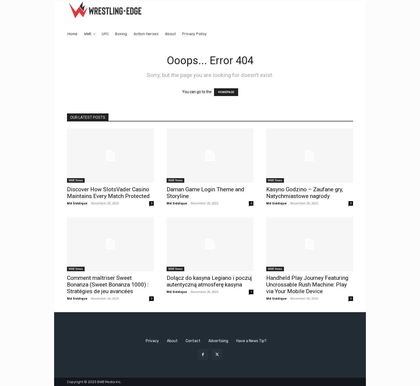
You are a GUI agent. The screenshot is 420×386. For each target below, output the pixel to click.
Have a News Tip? (251, 341)
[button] (346, 34)
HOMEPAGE (226, 92)
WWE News (76, 180)
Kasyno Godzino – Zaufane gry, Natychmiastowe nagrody (304, 192)
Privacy (152, 341)
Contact (193, 341)
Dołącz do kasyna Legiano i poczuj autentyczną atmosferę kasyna (209, 281)
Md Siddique (77, 203)
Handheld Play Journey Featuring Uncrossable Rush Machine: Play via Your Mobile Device (307, 285)
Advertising (218, 341)
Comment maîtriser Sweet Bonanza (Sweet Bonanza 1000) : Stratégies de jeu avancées (107, 285)
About (172, 341)
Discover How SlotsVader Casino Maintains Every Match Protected (108, 192)
